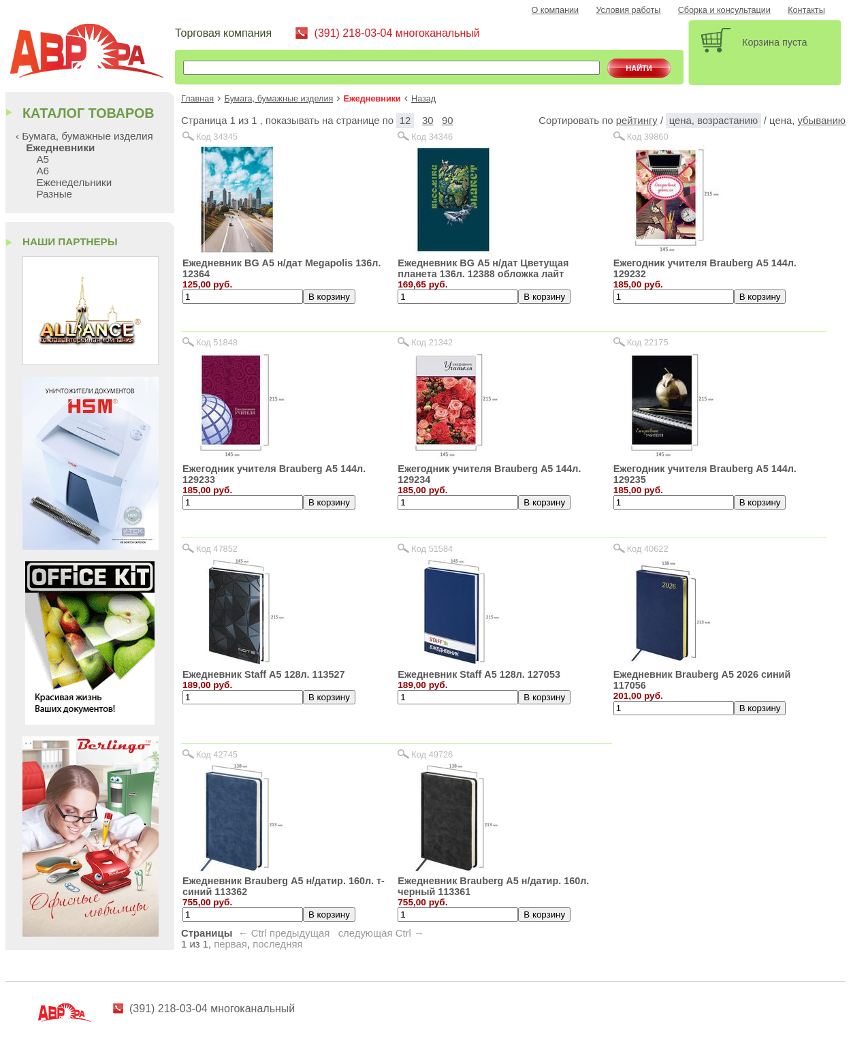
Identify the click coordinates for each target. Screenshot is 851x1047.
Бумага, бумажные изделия (278, 99)
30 (428, 120)
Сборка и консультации (724, 10)
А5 (42, 159)
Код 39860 (648, 136)
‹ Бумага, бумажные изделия (84, 136)
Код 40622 (648, 549)
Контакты (806, 10)
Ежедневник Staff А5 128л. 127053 (479, 674)
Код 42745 (217, 754)
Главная (197, 99)
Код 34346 (432, 136)
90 (447, 120)
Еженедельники (74, 182)
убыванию (821, 120)
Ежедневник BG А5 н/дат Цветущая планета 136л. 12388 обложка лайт (483, 268)
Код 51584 (432, 549)
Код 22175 (648, 342)
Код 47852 (217, 549)
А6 (42, 170)
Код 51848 (217, 342)
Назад (423, 99)
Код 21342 (432, 342)
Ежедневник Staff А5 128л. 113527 (263, 674)
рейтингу (637, 120)
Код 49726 (432, 754)
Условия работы (628, 10)
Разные (54, 194)
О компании (555, 10)
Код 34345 (217, 136)
